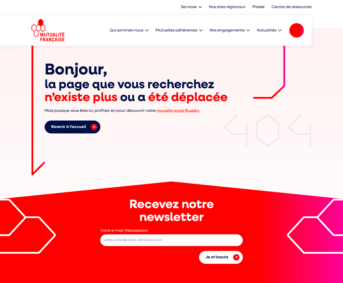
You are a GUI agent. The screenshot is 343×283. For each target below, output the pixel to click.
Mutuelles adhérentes (176, 30)
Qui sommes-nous (126, 30)
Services (189, 7)
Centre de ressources (291, 7)
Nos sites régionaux (227, 7)
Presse (258, 7)
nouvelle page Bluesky (178, 111)
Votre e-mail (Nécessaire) (124, 231)
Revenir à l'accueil (74, 127)
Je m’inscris (223, 257)
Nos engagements (227, 30)
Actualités (266, 30)
